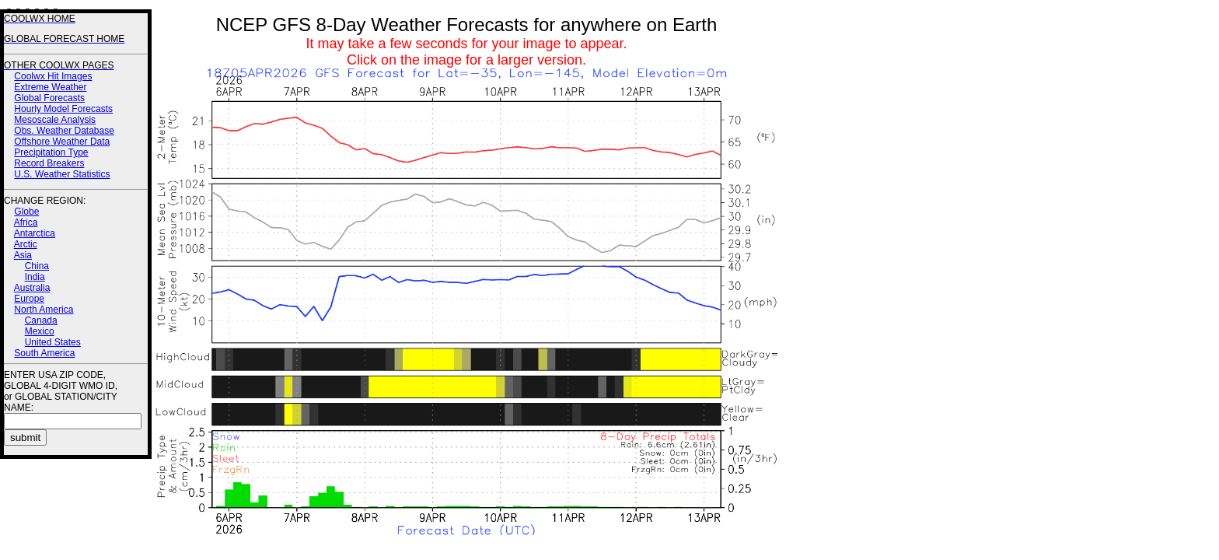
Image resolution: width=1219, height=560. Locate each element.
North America (43, 309)
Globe (26, 211)
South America (44, 353)
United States (53, 342)
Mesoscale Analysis (55, 119)
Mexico (39, 331)
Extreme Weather (50, 87)
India (35, 276)
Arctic (25, 244)
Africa (26, 222)
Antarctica (34, 233)
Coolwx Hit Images (53, 76)
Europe (29, 298)
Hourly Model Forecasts (63, 108)
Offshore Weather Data (62, 141)
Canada (41, 320)
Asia (23, 255)
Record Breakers (49, 163)
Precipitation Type (51, 152)
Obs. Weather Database (64, 130)
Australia (32, 287)
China (37, 266)
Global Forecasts (49, 98)
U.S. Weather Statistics (62, 174)
